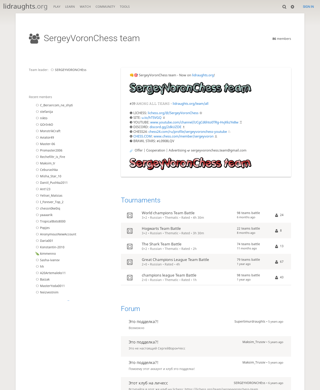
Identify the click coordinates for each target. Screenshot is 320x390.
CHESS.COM (142, 136)
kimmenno (45, 253)
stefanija (43, 111)
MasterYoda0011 (49, 286)
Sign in (308, 6)
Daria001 (43, 240)
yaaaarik (43, 215)
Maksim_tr (44, 163)
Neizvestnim (46, 292)
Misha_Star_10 (47, 176)
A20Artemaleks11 (50, 273)
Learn (70, 6)
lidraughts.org (203, 75)
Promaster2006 (48, 150)
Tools (125, 6)
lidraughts (25, 6)
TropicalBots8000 (50, 221)
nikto (40, 118)
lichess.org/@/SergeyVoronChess (173, 113)
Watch (85, 6)
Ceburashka (46, 170)
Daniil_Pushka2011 (51, 182)
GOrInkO (43, 124)
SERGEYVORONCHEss (67, 70)
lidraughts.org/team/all (190, 103)
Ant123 (42, 189)
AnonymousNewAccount (55, 234)
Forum (130, 309)
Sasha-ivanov (47, 260)
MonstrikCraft (47, 131)
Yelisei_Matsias (48, 195)
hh (39, 266)
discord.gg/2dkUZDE (165, 127)
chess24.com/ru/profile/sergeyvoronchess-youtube (187, 131)
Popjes (42, 228)
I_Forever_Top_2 (49, 202)
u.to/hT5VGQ (152, 117)
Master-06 (44, 144)
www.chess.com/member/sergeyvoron (184, 136)
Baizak (42, 279)
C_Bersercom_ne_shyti (53, 105)
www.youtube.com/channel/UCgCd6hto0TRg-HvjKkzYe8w (194, 122)
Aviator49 (44, 137)
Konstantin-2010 (49, 247)
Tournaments (140, 200)
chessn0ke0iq (47, 208)
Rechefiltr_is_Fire (49, 157)
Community (105, 6)
